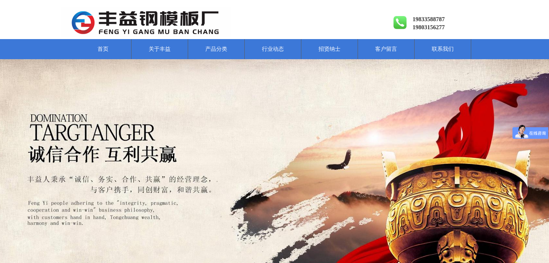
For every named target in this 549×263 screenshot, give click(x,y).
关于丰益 (160, 49)
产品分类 (216, 49)
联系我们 (443, 49)
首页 (103, 49)
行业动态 (273, 49)
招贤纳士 (329, 49)
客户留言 (386, 49)
